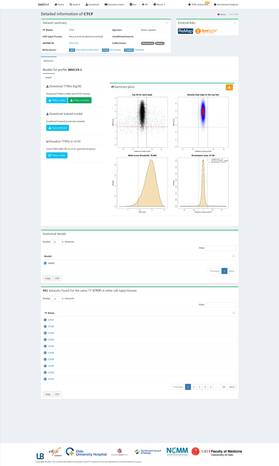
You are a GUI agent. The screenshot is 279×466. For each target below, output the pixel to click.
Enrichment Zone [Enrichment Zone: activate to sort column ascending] (118, 256)
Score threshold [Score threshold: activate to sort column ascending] (169, 256)
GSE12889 (81, 49)
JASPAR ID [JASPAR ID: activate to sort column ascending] (226, 314)
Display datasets (58, 242)
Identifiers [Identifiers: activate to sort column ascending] (208, 316)
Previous (214, 271)
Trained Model (58, 127)
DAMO (49, 77)
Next (232, 271)
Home (221, 14)
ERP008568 (208, 361)
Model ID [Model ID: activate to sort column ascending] (92, 256)
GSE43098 (207, 323)
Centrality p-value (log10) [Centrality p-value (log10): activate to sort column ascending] (207, 256)
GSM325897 (93, 49)
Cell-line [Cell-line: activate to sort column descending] (63, 316)
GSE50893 (207, 371)
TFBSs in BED (57, 100)
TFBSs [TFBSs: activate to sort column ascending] (145, 256)
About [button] (159, 4)
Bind (43, 4)
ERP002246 (208, 350)
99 (224, 424)
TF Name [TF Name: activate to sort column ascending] (47, 314)
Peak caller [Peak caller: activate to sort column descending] (68, 256)
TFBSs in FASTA (79, 100)
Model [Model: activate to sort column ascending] (48, 256)
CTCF (47, 323)
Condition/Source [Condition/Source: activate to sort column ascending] (99, 316)
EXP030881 (115, 49)
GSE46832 (207, 333)
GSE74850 (207, 344)
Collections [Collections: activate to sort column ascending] (168, 316)
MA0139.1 (74, 43)
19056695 (139, 49)
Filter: (218, 248)
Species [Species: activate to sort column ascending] (187, 316)
